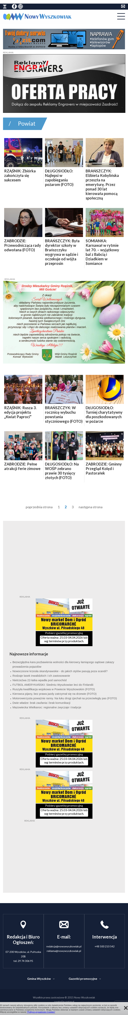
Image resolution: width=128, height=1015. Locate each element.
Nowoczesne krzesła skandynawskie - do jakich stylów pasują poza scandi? (60, 671)
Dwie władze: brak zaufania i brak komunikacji (41, 702)
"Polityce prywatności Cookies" (41, 1012)
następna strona (90, 507)
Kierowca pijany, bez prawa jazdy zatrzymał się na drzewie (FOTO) (54, 693)
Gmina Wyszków (39, 978)
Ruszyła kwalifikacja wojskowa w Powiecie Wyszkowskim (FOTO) (53, 689)
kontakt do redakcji (123, 6)
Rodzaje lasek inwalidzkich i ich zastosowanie (41, 675)
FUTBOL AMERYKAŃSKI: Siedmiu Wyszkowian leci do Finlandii (52, 684)
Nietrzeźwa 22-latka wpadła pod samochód (39, 680)
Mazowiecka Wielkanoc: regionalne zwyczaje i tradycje (46, 707)
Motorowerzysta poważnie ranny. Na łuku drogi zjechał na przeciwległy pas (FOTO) (64, 698)
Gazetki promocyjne (83, 978)
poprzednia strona (39, 507)
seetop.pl (69, 1001)
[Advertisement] (64, 846)
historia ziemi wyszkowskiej (4, 6)
